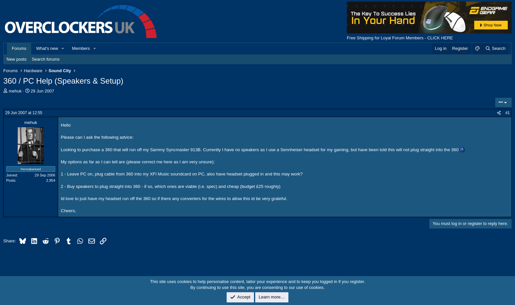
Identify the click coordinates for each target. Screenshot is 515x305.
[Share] (499, 113)
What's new (47, 48)
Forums (19, 48)
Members (81, 48)
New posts (17, 59)
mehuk (15, 91)
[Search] (495, 48)
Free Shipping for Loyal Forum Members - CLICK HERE (400, 37)
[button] (63, 48)
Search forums (46, 59)
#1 (507, 113)
